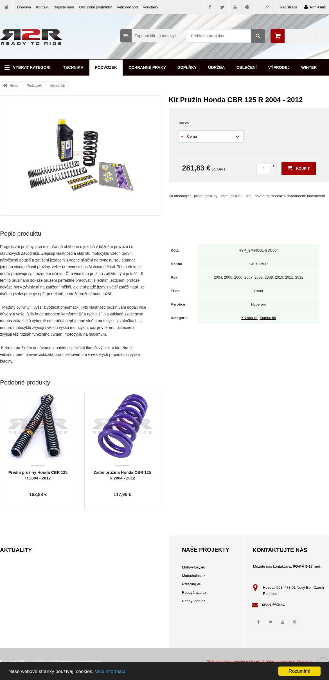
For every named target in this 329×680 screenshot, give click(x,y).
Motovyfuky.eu (193, 567)
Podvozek (106, 67)
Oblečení (246, 67)
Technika (73, 67)
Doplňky (187, 67)
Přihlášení (315, 6)
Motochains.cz (193, 576)
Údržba (216, 67)
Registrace (288, 7)
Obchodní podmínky (95, 7)
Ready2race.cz (194, 592)
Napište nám (63, 7)
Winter (309, 67)
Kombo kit (57, 86)
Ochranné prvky (147, 67)
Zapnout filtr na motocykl (148, 35)
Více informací (110, 671)
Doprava (24, 7)
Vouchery (150, 7)
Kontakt (42, 7)
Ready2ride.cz (193, 601)
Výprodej (279, 67)
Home (14, 86)
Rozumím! (299, 671)
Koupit (298, 167)
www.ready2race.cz (296, 661)
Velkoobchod (127, 7)
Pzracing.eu (191, 584)
